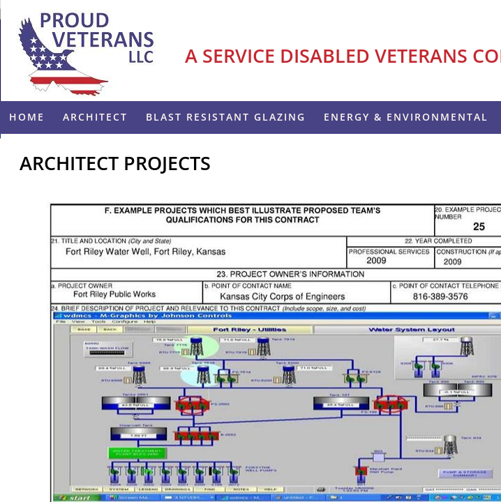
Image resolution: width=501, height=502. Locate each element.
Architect (95, 116)
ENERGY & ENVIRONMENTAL (406, 116)
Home (27, 116)
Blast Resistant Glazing (226, 116)
